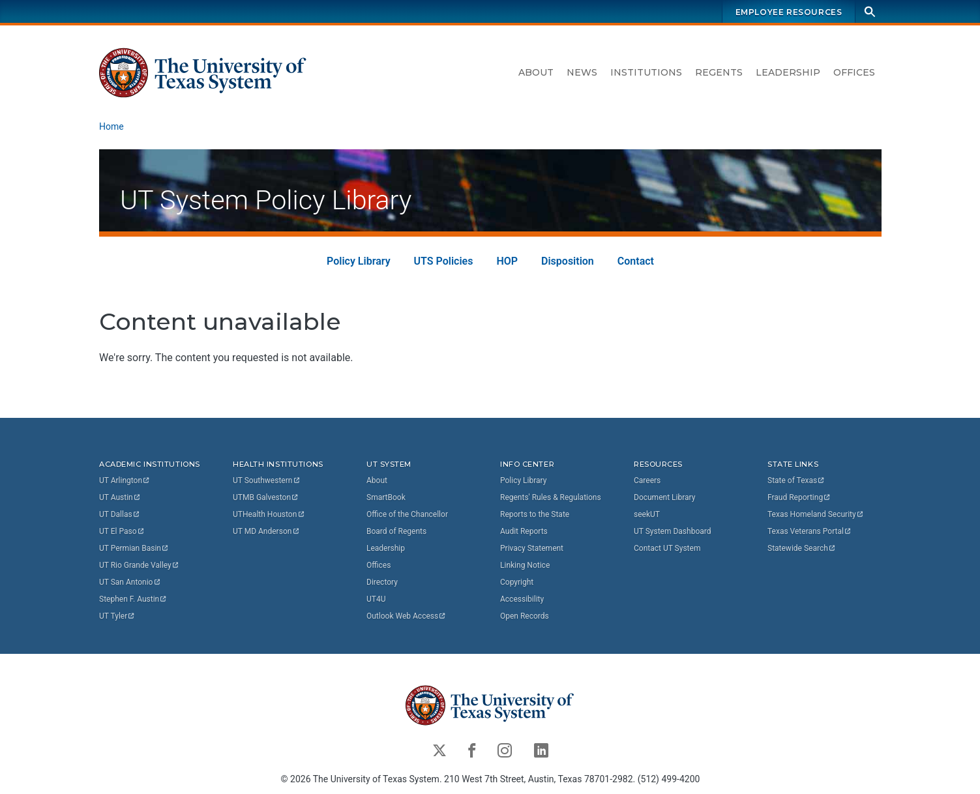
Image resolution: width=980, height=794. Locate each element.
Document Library (664, 497)
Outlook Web (406, 616)
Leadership (788, 72)
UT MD (266, 531)
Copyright (516, 582)
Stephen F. (133, 599)
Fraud (799, 497)
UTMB (266, 497)
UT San (130, 582)
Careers (647, 480)
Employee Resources (788, 12)
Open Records (524, 616)
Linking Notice (525, 565)
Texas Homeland (815, 514)
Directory (382, 582)
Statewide (802, 548)
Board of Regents (396, 531)
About (536, 72)
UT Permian (134, 548)
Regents (719, 72)
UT (125, 480)
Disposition (567, 261)
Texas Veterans (809, 531)
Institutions (646, 72)
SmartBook (386, 497)
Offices (854, 72)
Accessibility (522, 599)
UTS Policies (443, 261)
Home (111, 126)
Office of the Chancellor (407, 514)
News (582, 72)
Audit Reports (524, 531)
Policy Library (359, 261)
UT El (122, 531)
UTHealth (269, 514)
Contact (635, 261)
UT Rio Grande (139, 565)
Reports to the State (534, 514)
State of (796, 480)
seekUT (647, 514)
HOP (507, 261)
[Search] (869, 11)
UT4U (375, 599)
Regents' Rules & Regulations (550, 497)
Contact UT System (667, 548)
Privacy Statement (531, 548)
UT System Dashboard (672, 531)
